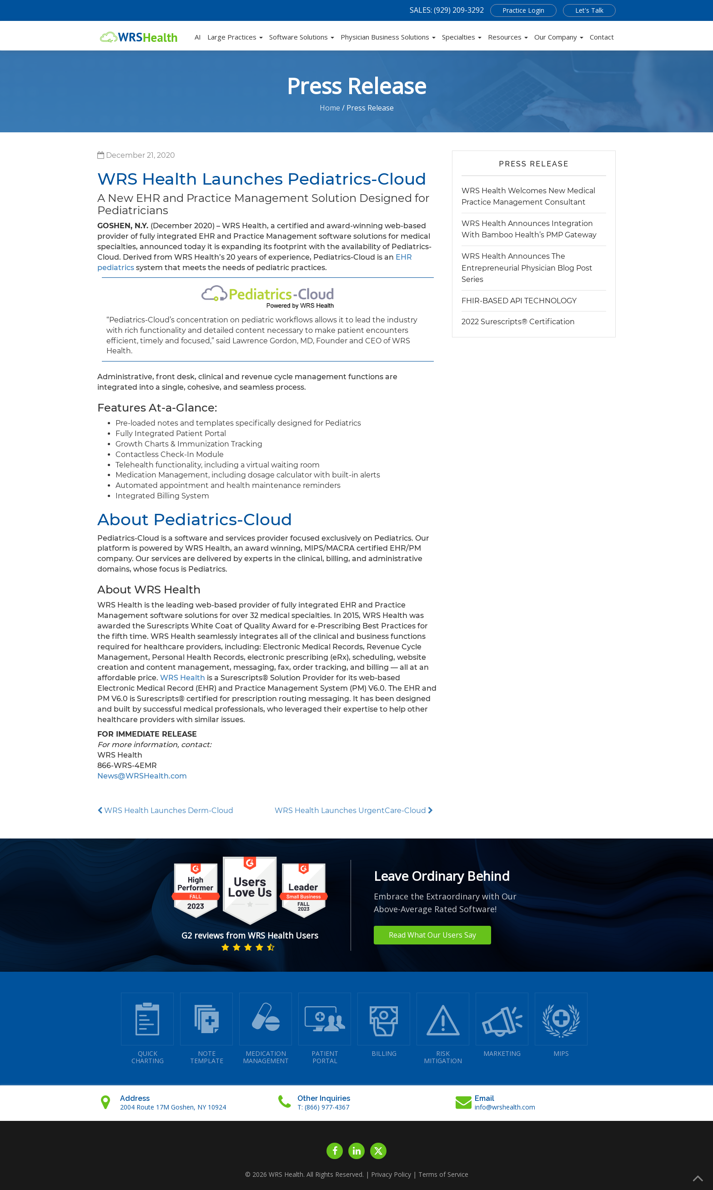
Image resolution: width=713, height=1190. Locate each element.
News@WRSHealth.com (142, 776)
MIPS (561, 1025)
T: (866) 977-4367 (323, 1107)
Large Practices (235, 36)
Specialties (462, 36)
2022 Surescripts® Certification (518, 321)
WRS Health (182, 677)
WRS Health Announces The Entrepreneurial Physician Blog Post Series (527, 268)
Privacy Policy (391, 1174)
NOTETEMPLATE (206, 1029)
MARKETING (502, 1025)
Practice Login (523, 10)
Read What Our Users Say (432, 935)
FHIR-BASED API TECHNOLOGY (519, 300)
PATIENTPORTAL (324, 1029)
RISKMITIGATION (443, 1029)
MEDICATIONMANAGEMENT (265, 1029)
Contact (602, 36)
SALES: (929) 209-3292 (447, 10)
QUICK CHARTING (147, 1029)
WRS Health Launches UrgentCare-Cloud (354, 810)
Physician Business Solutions (388, 36)
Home (330, 108)
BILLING (383, 1025)
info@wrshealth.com (505, 1107)
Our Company (558, 36)
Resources (508, 36)
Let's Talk (589, 10)
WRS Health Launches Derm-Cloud (165, 810)
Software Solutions (301, 36)
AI (198, 36)
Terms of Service (443, 1174)
